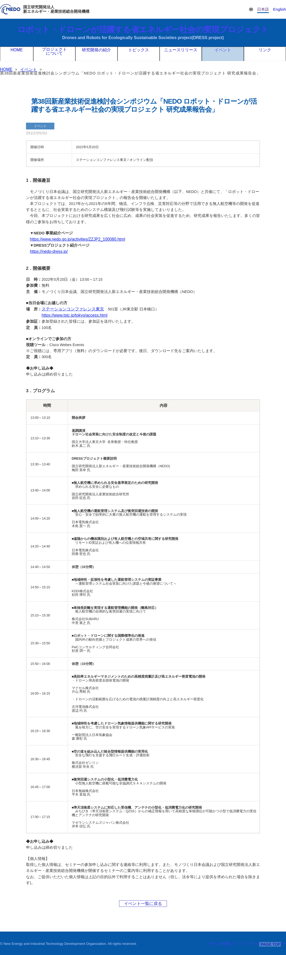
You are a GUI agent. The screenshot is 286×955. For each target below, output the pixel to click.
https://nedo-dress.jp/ (47, 251)
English (280, 9)
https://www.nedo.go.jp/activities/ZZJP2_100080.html (74, 239)
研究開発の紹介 (96, 54)
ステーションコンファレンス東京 (71, 308)
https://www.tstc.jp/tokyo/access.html (72, 314)
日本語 (264, 9)
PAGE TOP (271, 944)
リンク (265, 54)
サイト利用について (231, 943)
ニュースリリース (180, 54)
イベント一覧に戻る (143, 902)
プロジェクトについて (54, 54)
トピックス (138, 54)
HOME (16, 54)
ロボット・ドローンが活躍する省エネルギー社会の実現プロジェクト (143, 33)
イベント (222, 54)
